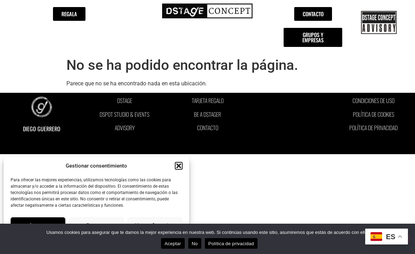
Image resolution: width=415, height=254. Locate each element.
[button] (178, 165)
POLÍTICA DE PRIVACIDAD (373, 127)
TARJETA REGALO (208, 100)
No (195, 243)
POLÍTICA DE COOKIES (373, 114)
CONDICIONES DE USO (373, 100)
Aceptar (173, 243)
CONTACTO (207, 127)
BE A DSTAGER (207, 114)
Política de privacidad (231, 243)
